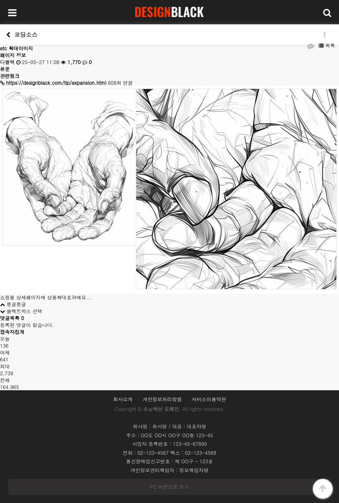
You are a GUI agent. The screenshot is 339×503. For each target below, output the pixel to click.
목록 (327, 45)
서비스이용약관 (209, 399)
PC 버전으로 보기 (169, 486)
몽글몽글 (13, 304)
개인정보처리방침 (162, 399)
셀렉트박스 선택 (21, 310)
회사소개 (122, 399)
